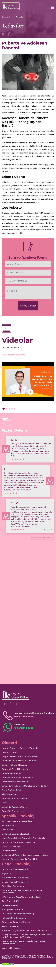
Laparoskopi (8, 830)
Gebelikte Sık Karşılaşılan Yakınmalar (19, 761)
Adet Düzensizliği (10, 901)
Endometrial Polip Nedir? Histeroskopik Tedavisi (25, 855)
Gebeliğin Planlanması (13, 811)
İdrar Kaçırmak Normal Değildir (17, 821)
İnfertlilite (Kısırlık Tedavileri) (15, 878)
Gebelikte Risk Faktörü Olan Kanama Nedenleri (24, 786)
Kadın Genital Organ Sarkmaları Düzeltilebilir (23, 838)
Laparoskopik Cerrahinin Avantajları (19, 842)
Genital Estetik (9, 851)
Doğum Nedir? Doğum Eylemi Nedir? (20, 756)
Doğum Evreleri (9, 752)
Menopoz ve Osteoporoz (13, 909)
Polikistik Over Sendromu (14, 918)
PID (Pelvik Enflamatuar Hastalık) (18, 914)
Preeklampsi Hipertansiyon (15, 782)
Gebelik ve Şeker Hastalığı (14, 765)
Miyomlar (6, 873)
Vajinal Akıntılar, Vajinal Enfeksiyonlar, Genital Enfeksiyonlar (24, 942)
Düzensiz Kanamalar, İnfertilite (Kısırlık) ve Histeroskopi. (22, 891)
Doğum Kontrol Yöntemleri (15, 882)
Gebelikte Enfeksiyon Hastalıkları (17, 777)
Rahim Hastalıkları (10, 926)
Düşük (5, 803)
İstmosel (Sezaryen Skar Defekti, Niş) (19, 859)
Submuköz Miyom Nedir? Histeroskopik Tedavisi (25, 930)
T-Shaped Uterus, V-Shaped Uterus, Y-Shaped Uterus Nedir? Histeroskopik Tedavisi (27, 936)
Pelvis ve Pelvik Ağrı (11, 846)
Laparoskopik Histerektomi (15, 869)
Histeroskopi (8, 825)
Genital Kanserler (10, 905)
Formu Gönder (28, 305)
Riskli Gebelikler (9, 794)
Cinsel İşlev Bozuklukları (13, 886)
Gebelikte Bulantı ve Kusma (15, 798)
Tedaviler (20, 17)
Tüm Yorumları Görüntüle (42, 537)
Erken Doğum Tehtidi (12, 790)
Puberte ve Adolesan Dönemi (16, 922)
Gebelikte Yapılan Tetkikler (14, 807)
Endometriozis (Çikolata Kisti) (16, 834)
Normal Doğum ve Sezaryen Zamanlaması (22, 748)
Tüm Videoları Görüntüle (13, 355)
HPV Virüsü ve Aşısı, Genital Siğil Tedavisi (21, 897)
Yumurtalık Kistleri (11, 948)
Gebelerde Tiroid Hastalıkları (15, 769)
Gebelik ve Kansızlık (11, 773)
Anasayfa (6, 17)
